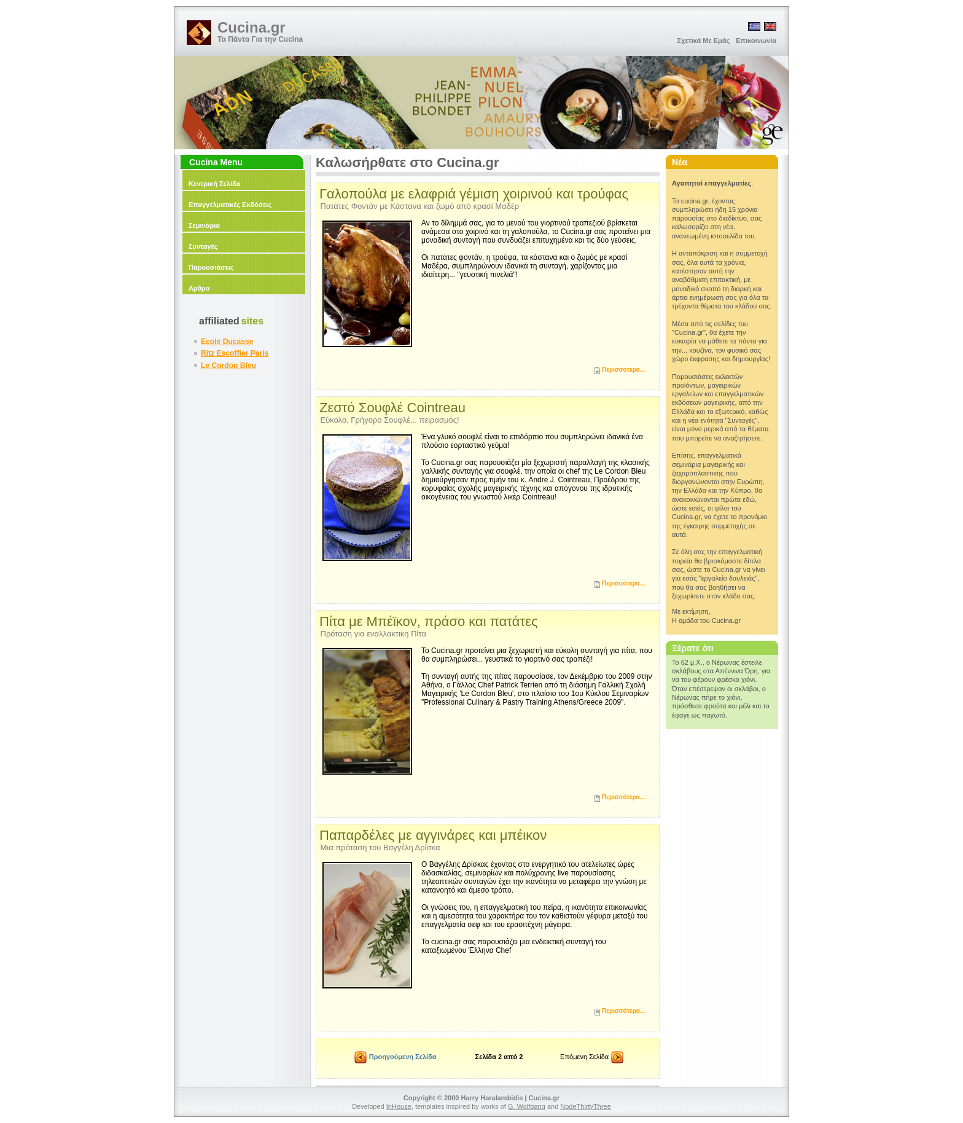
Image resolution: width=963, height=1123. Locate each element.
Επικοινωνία (756, 40)
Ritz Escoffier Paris (234, 353)
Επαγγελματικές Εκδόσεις (230, 204)
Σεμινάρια (204, 225)
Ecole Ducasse (227, 341)
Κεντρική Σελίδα (214, 183)
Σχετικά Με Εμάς (703, 40)
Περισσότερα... (623, 369)
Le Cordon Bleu (228, 365)
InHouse (398, 1106)
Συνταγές (203, 246)
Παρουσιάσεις (211, 267)
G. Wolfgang (526, 1106)
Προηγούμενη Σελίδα (396, 1058)
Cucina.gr (251, 27)
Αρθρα (199, 288)
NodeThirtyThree (585, 1106)
